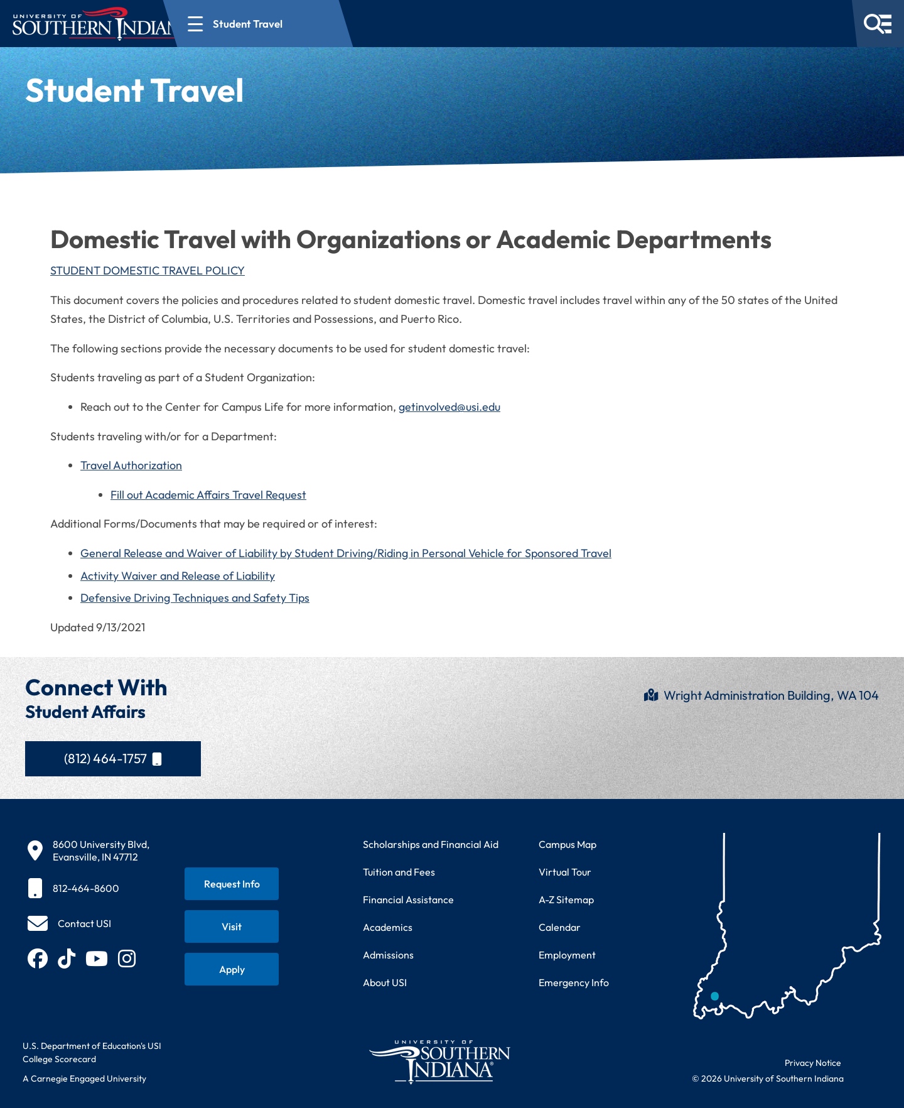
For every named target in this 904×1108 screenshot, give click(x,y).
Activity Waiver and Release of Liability (177, 575)
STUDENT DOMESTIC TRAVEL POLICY (147, 270)
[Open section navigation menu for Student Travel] (304, 23)
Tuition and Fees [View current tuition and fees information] (399, 872)
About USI (385, 982)
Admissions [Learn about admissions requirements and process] (388, 954)
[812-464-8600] (88, 888)
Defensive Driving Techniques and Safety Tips (194, 597)
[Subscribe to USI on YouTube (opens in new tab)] (96, 958)
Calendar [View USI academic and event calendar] (560, 927)
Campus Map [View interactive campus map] (567, 844)
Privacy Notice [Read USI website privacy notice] (813, 1062)
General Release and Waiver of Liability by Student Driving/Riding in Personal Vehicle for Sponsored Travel (345, 553)
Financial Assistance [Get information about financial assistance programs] (408, 899)
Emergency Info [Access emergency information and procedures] (574, 982)
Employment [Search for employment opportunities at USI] (567, 954)
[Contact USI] (69, 923)
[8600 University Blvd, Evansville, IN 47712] (88, 850)
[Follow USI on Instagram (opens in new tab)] (127, 958)
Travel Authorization (131, 465)
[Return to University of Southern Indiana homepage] (439, 1061)
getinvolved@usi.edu (449, 406)
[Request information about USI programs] (232, 883)
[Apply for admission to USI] (232, 969)
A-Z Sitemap (566, 899)
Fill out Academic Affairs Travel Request (208, 494)
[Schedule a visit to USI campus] (232, 926)
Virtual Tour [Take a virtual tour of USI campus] (565, 872)
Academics (387, 927)
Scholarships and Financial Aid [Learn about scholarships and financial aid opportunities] (430, 844)
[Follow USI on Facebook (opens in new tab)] (38, 958)
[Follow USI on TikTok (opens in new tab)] (66, 958)
